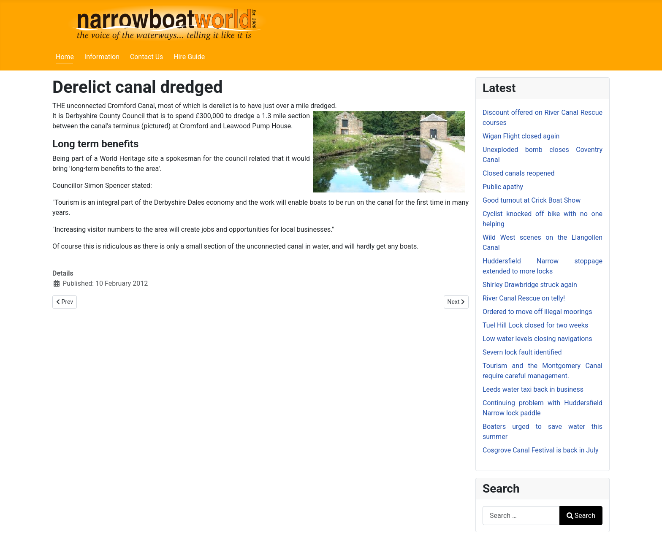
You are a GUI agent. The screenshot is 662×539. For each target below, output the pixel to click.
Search (581, 516)
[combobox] (521, 515)
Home (65, 57)
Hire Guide (189, 57)
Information (101, 57)
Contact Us (146, 57)
